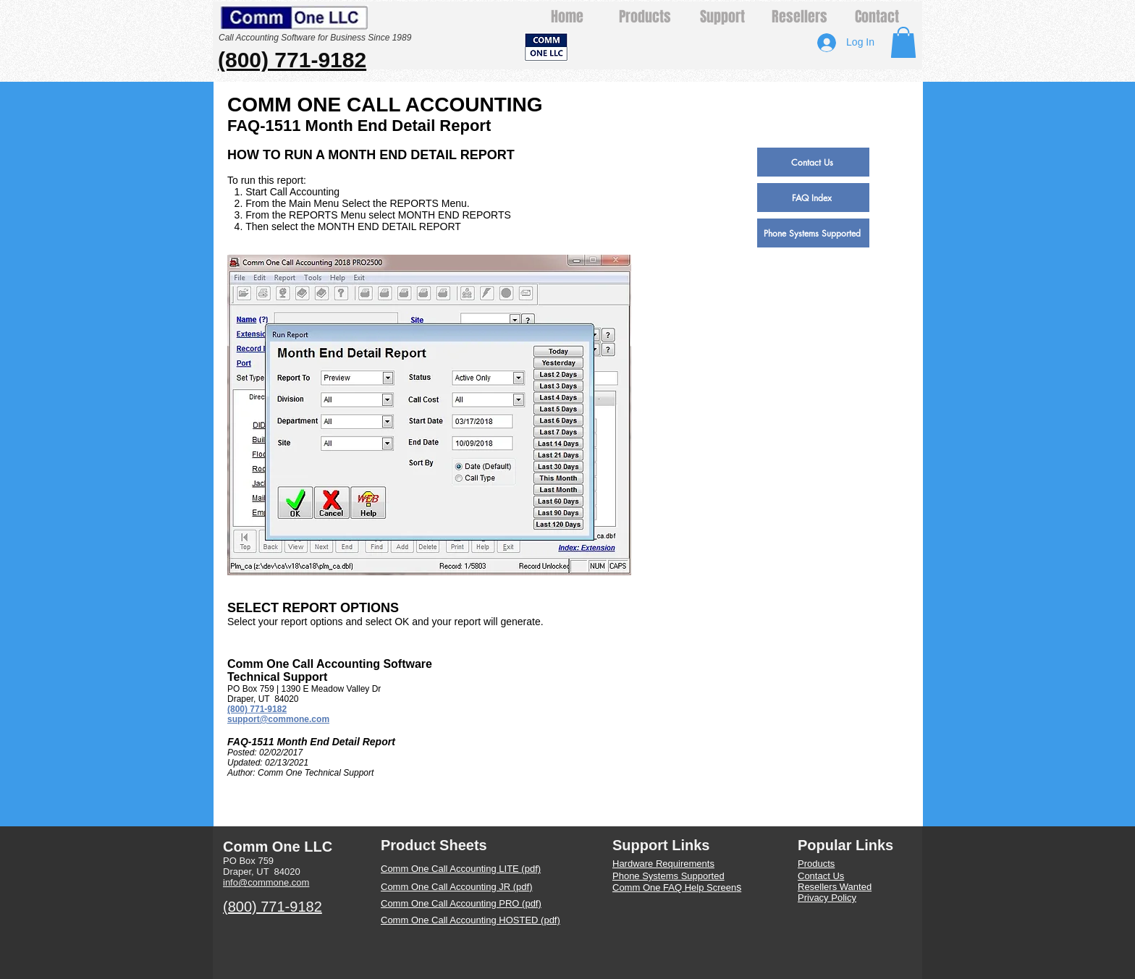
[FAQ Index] (813, 197)
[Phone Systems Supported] (813, 233)
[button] (903, 42)
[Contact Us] (813, 162)
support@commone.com (278, 719)
